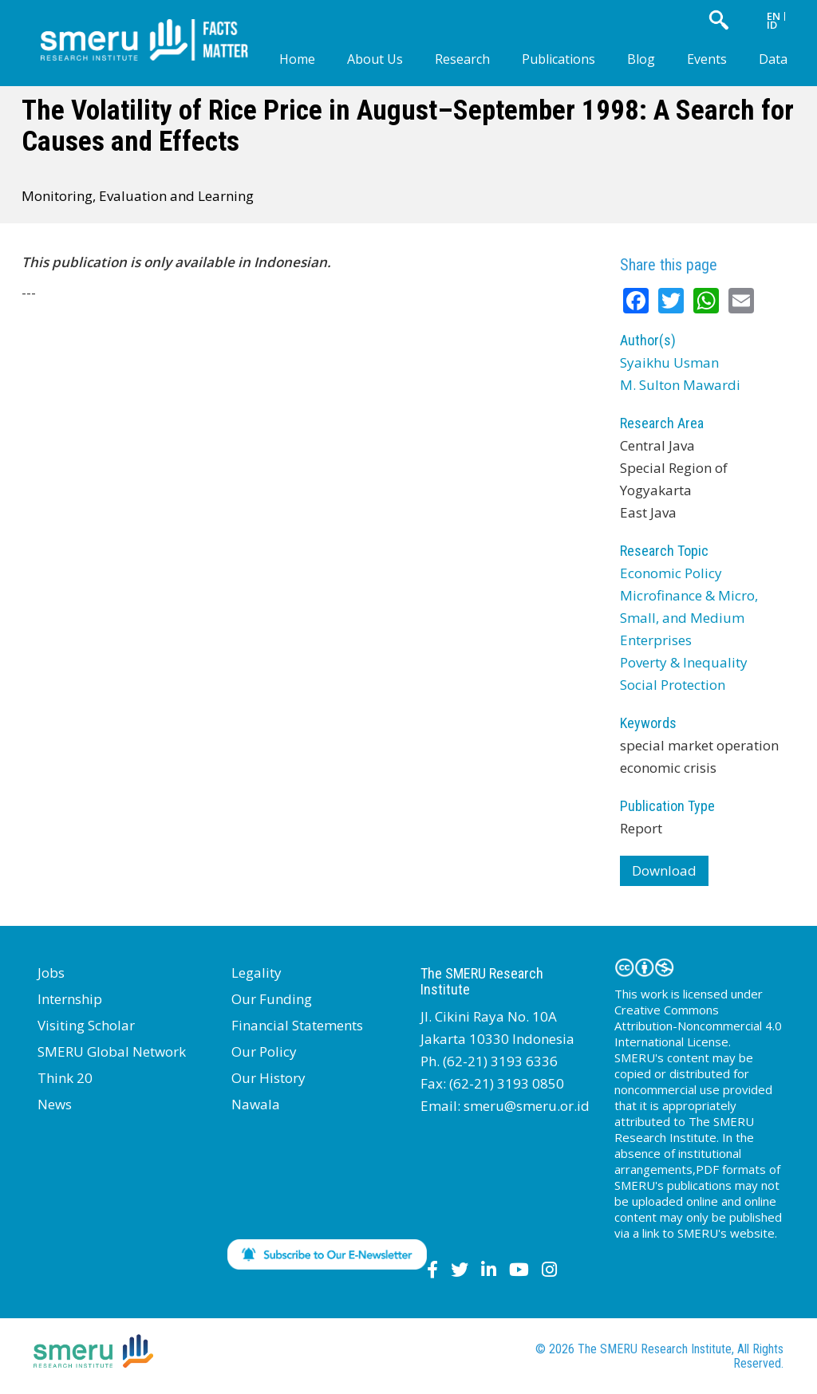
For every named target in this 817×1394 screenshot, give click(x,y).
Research (462, 59)
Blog (641, 59)
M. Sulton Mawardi (680, 385)
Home (297, 59)
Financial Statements (297, 1025)
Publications (558, 59)
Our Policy (264, 1051)
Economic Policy (671, 573)
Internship (69, 999)
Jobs (51, 972)
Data (773, 59)
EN (773, 16)
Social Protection (672, 684)
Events (707, 59)
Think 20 (65, 1078)
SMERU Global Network (111, 1051)
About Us (375, 59)
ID (772, 25)
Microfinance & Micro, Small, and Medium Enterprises (689, 617)
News (54, 1104)
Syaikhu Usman (669, 362)
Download (664, 870)
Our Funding (271, 999)
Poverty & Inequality (684, 662)
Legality (256, 972)
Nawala (255, 1104)
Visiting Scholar (86, 1025)
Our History (268, 1078)
